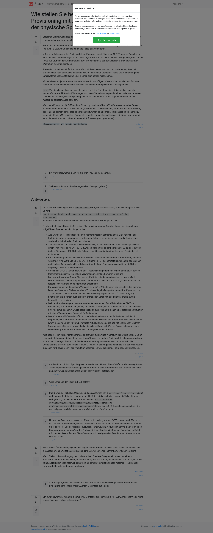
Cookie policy (101, 33)
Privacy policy (115, 33)
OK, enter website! (106, 40)
